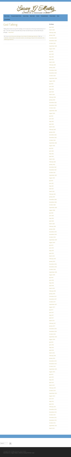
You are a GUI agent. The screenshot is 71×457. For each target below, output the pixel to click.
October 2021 (52, 172)
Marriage (19, 36)
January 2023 (52, 132)
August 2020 (52, 210)
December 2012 (53, 417)
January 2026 (52, 35)
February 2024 (52, 97)
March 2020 (52, 223)
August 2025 (52, 48)
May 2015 (51, 379)
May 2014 (51, 401)
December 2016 (53, 328)
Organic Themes (14, 452)
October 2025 (52, 43)
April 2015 (51, 382)
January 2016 (52, 358)
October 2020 (52, 204)
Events (37, 16)
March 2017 (52, 320)
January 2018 (52, 293)
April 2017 (51, 318)
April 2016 (51, 350)
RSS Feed (29, 452)
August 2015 (52, 371)
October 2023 (52, 108)
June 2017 (51, 312)
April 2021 (51, 188)
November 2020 (53, 202)
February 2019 (52, 258)
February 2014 (52, 406)
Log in (33, 452)
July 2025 (51, 51)
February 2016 (52, 355)
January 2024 (52, 99)
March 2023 (52, 126)
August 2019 (52, 242)
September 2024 (53, 78)
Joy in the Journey (13, 36)
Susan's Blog (23, 36)
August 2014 (52, 396)
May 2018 (51, 283)
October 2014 (52, 390)
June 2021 (51, 183)
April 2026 (51, 27)
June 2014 (51, 398)
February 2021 (52, 194)
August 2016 (52, 339)
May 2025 (51, 56)
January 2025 (52, 67)
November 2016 (53, 331)
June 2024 (51, 86)
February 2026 (52, 32)
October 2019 (52, 237)
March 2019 (52, 256)
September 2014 (53, 393)
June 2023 (51, 118)
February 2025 (52, 64)
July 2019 (51, 245)
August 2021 (52, 178)
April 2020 (51, 221)
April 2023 (51, 124)
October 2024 (52, 75)
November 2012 (53, 420)
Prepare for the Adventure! (36, 38)
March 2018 (52, 288)
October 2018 (52, 269)
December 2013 (53, 409)
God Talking (10, 24)
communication (12, 38)
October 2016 (52, 334)
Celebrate (6, 38)
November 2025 (53, 40)
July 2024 (51, 83)
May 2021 (51, 186)
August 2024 (52, 81)
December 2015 (53, 361)
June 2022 (51, 151)
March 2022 (52, 159)
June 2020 (51, 215)
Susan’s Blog (25, 16)
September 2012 (53, 425)
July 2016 (51, 342)
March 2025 (52, 62)
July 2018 (51, 277)
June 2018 (51, 280)
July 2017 (51, 309)
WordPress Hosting (23, 452)
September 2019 (53, 239)
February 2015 (52, 388)
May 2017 (51, 315)
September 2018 (53, 272)
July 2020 (51, 213)
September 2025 (53, 46)
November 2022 (53, 137)
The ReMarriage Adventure (32, 36)
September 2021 (53, 175)
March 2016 (52, 353)
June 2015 (51, 377)
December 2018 (53, 264)
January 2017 (52, 326)
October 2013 (52, 414)
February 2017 (52, 323)
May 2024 (51, 89)
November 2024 (53, 73)
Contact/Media (7, 19)
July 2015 (51, 374)
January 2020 (52, 229)
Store (58, 16)
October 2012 (52, 423)
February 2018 (52, 291)
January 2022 (52, 164)
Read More (11, 32)
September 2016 (53, 336)
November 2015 (53, 363)
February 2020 (52, 226)
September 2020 (53, 207)
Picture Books (52, 16)
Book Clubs (32, 16)
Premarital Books (44, 16)
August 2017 (52, 307)
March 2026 (52, 29)
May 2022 (51, 153)
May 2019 (51, 250)
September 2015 (53, 369)
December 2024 (53, 70)
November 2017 (53, 299)
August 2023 (52, 113)
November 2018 (53, 266)
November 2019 (53, 234)
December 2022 (53, 134)
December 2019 (53, 231)
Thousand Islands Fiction (16, 16)
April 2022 (51, 156)
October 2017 (52, 301)
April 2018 (51, 285)
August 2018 (52, 274)
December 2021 (53, 167)
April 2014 (51, 404)
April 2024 (51, 91)
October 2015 (52, 366)
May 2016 (51, 347)
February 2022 (52, 161)
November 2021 (53, 169)
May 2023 (51, 121)
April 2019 (51, 253)
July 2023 (51, 116)
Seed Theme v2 (6, 452)
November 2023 (53, 105)
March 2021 (52, 191)
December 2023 (53, 102)
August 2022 (52, 145)
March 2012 (52, 428)
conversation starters (19, 38)
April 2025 (51, 59)
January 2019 (52, 261)
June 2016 (51, 344)
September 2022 (53, 143)
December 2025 (53, 38)
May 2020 (51, 218)
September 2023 (53, 110)
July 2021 (51, 180)
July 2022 (51, 148)
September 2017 (53, 304)
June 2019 (51, 248)
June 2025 (51, 54)
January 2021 (52, 196)
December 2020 (53, 199)
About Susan (6, 16)
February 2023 (52, 129)
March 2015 (52, 385)
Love (26, 38)
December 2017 (53, 296)
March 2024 (52, 94)
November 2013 (53, 412)
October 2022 (52, 140)
